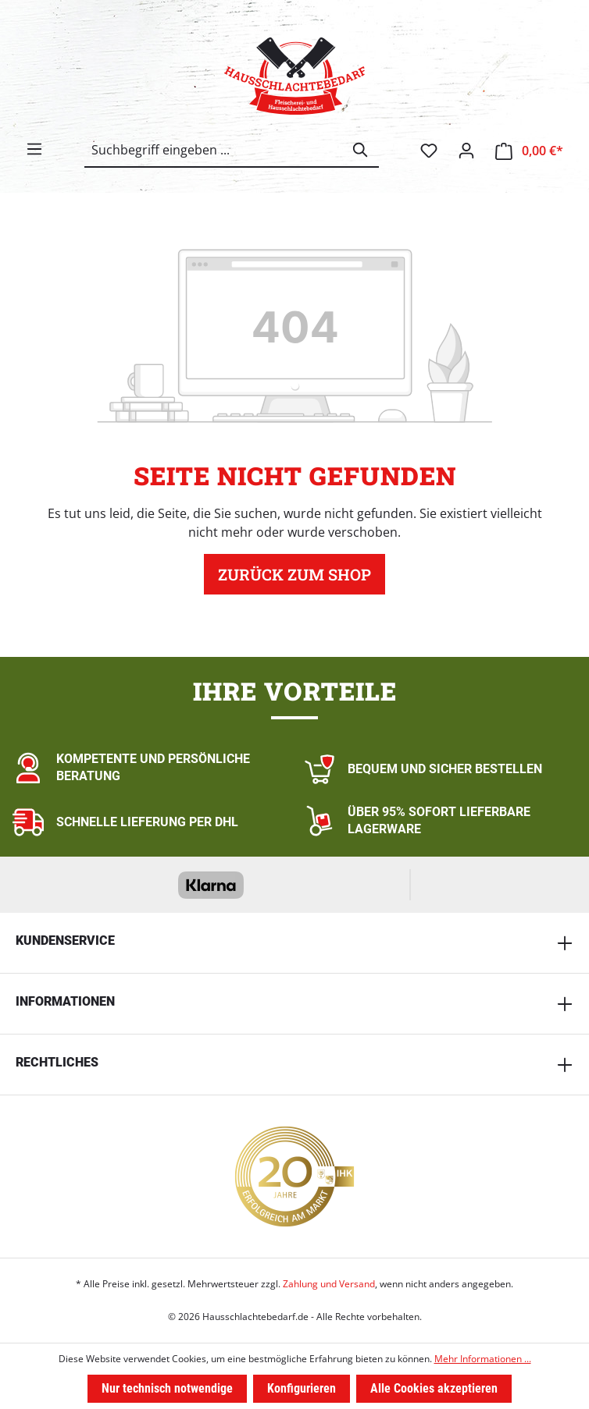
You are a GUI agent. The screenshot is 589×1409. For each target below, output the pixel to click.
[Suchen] (361, 149)
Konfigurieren (301, 1388)
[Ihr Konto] (466, 150)
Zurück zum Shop (294, 574)
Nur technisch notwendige (167, 1388)
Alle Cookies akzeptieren (434, 1388)
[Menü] (34, 149)
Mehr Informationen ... (482, 1358)
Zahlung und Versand (329, 1283)
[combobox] (214, 149)
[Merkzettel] (429, 150)
